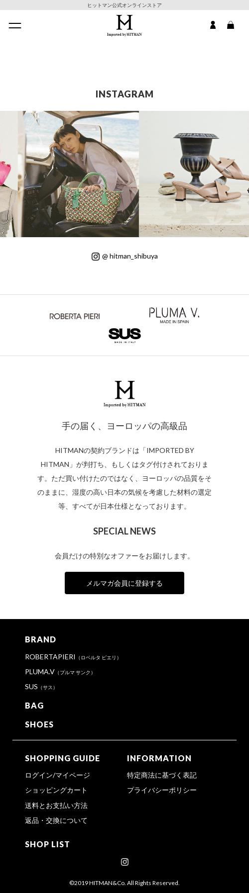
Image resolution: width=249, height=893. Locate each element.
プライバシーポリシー (162, 790)
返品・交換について (56, 820)
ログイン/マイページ (57, 775)
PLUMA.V (60, 671)
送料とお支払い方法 (56, 805)
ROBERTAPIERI (73, 656)
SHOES (39, 724)
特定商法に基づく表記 (162, 775)
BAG (34, 705)
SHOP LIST (47, 844)
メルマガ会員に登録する (124, 583)
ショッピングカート (56, 790)
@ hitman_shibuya (125, 256)
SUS (41, 686)
